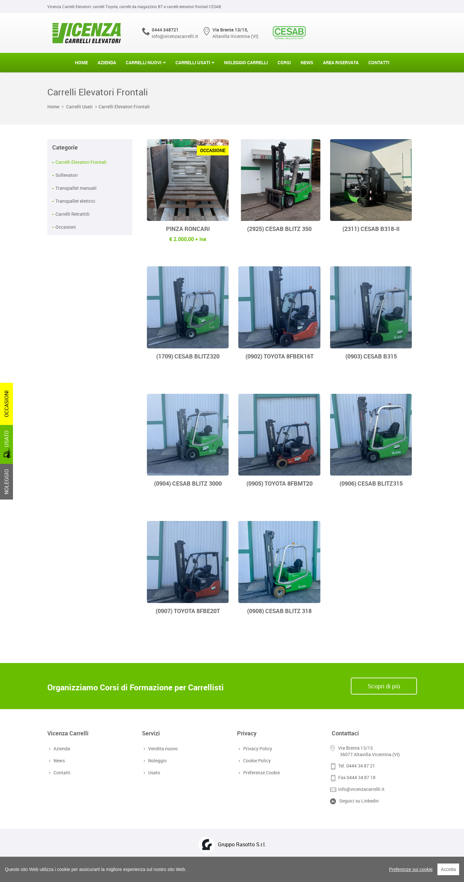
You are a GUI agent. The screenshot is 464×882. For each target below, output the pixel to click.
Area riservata (341, 62)
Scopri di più (384, 686)
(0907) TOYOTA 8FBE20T (188, 611)
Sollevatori (66, 175)
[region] (232, 869)
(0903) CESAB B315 (371, 356)
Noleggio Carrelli (246, 62)
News (307, 62)
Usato (153, 772)
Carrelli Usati (192, 62)
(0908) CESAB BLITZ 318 (279, 611)
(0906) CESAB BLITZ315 (371, 483)
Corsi (284, 62)
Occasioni (65, 227)
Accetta (448, 869)
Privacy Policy (257, 748)
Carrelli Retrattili (72, 214)
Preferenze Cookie (261, 772)
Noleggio (157, 760)
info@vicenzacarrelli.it (175, 36)
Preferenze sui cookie (411, 869)
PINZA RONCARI (188, 229)
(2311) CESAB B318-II (370, 229)
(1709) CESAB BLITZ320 (188, 356)
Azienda (107, 62)
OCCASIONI (6, 403)
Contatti (378, 62)
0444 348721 (165, 30)
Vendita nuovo (162, 748)
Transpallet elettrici (75, 201)
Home (81, 62)
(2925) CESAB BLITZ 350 (279, 229)
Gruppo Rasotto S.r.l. (242, 844)
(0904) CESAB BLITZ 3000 (188, 483)
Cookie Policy (256, 760)
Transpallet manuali (76, 188)
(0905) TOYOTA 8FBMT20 (279, 483)
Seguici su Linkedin (359, 801)
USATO (7, 444)
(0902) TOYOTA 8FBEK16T (279, 356)
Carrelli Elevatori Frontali (124, 106)
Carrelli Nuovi (143, 62)
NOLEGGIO (6, 481)
